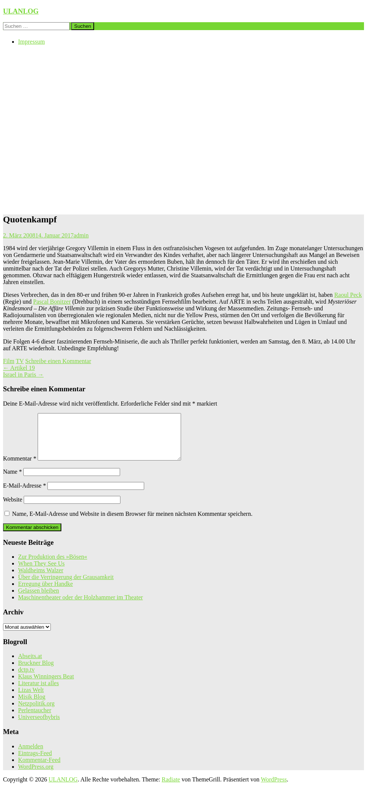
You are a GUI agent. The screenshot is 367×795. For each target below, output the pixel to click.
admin (81, 235)
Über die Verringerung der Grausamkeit (66, 586)
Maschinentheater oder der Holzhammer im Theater (80, 606)
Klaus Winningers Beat (46, 685)
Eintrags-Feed (35, 762)
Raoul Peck (348, 295)
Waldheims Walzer (40, 579)
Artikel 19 (19, 368)
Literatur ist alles (38, 692)
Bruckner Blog (36, 672)
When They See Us (41, 572)
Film (8, 361)
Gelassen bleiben (38, 599)
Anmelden (30, 755)
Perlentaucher (34, 719)
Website (12, 508)
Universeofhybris (39, 726)
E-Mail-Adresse (24, 494)
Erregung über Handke (45, 593)
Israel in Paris (23, 374)
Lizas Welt (31, 699)
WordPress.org (35, 775)
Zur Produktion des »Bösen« (52, 565)
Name (12, 480)
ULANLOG (21, 11)
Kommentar (19, 467)
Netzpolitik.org (36, 712)
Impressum (31, 41)
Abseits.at (30, 665)
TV (20, 361)
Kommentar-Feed (39, 769)
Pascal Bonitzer (52, 301)
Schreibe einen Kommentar (58, 361)
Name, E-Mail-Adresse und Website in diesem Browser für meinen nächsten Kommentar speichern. (132, 523)
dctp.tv (26, 678)
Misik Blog (31, 705)
